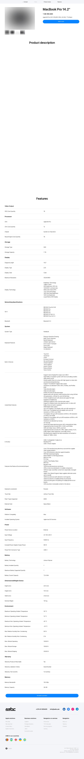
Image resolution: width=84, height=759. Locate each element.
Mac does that (9, 724)
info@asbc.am (54, 709)
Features (60, 2)
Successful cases (29, 731)
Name (35, 2)
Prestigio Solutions (29, 724)
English (10, 748)
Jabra (26, 728)
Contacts (65, 726)
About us (65, 721)
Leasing (45, 728)
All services (46, 721)
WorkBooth (27, 726)
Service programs (48, 726)
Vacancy (65, 724)
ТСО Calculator (47, 724)
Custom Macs (9, 726)
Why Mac (8, 721)
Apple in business (10, 728)
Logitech (27, 721)
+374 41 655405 (41, 709)
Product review (47, 2)
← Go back (25, 2)
